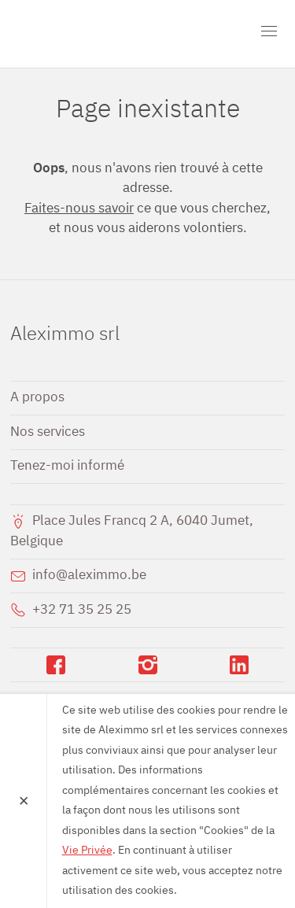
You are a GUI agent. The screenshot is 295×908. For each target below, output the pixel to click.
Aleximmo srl (100, 34)
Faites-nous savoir (79, 209)
